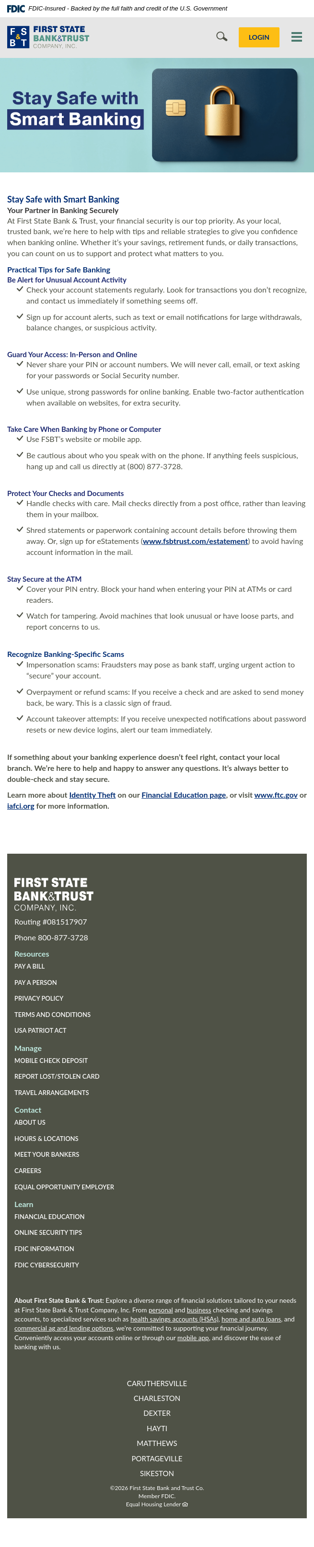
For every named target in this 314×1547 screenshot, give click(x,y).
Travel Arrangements (51, 1092)
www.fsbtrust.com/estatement (195, 540)
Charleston (157, 1398)
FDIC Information (44, 1249)
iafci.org (21, 805)
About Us (30, 1122)
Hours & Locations (46, 1138)
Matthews (157, 1443)
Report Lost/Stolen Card (57, 1076)
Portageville (157, 1458)
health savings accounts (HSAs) (174, 1319)
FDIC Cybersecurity (62, 1266)
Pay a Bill (29, 966)
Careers (27, 1170)
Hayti (157, 1428)
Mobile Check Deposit (51, 1060)
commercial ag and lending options (63, 1328)
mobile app (193, 1338)
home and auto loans (251, 1319)
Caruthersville (157, 1383)
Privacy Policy (38, 998)
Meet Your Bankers (46, 1154)
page (217, 794)
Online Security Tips (48, 1232)
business (199, 1310)
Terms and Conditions (52, 1014)
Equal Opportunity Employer (64, 1187)
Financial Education (174, 794)
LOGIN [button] (259, 37)
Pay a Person (35, 982)
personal (161, 1310)
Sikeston (157, 1473)
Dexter (157, 1413)
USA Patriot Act (40, 1030)
